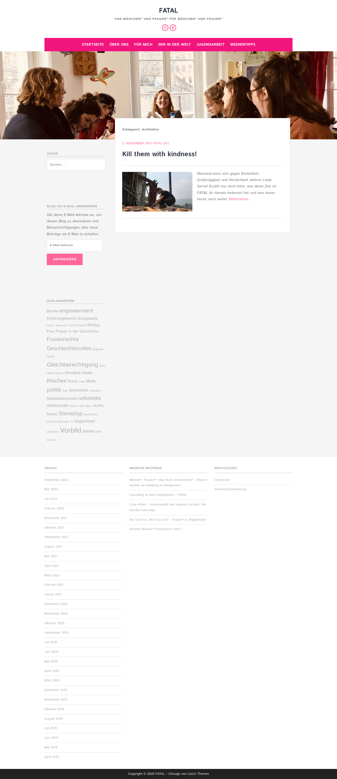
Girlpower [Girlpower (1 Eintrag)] (98, 349)
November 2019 (55, 699)
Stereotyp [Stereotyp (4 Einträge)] (70, 414)
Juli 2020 (50, 642)
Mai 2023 (51, 489)
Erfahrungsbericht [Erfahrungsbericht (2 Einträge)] (62, 318)
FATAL (168, 10)
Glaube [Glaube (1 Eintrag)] (51, 357)
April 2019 (51, 757)
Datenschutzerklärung (230, 489)
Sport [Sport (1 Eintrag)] (89, 406)
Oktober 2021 (54, 527)
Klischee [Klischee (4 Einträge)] (57, 381)
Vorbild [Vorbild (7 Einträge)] (70, 431)
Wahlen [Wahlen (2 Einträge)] (88, 431)
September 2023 (56, 480)
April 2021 (51, 566)
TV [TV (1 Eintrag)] (71, 422)
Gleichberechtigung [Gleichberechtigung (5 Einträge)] (72, 364)
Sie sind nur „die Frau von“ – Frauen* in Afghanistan (167, 519)
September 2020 (56, 632)
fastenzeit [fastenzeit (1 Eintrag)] (60, 325)
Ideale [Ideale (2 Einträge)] (87, 373)
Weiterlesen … (241, 199)
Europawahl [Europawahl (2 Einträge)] (88, 318)
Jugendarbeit (210, 44)
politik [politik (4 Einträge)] (54, 390)
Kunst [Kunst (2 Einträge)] (73, 381)
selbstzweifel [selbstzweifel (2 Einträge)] (57, 405)
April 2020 (51, 671)
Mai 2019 (50, 747)
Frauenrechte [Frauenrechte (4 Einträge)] (63, 339)
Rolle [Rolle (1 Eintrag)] (65, 391)
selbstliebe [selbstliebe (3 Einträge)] (90, 398)
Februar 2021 (53, 584)
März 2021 (51, 575)
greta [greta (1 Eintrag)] (102, 366)
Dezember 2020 (55, 604)
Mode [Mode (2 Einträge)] (91, 381)
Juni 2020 (51, 651)
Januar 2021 (53, 594)
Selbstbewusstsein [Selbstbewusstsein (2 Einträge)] (62, 398)
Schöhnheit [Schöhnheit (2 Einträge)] (78, 390)
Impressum (222, 480)
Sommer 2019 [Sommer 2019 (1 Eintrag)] (76, 406)
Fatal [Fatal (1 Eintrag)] (70, 325)
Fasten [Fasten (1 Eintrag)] (50, 325)
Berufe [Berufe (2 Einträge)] (52, 311)
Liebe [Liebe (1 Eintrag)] (82, 382)
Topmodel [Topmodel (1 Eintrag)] (63, 422)
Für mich (143, 44)
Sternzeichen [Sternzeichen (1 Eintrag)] (91, 414)
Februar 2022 (54, 508)
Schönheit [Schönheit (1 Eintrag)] (94, 391)
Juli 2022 (50, 499)
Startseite (93, 44)
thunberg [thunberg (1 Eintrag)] (52, 422)
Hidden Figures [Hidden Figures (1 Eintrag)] (55, 373)
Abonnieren (65, 259)
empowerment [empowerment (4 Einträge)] (76, 311)
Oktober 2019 (54, 709)
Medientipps (242, 44)
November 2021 (55, 518)
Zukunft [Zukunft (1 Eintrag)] (51, 440)
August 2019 (53, 718)
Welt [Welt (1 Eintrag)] (98, 432)
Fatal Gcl (161, 143)
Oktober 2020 (54, 623)
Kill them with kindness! (159, 154)
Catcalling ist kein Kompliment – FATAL (158, 495)
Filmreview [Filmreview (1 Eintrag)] (80, 325)
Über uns (119, 44)
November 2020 (56, 613)
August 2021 (53, 546)
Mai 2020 (51, 661)
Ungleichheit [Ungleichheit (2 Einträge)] (84, 421)
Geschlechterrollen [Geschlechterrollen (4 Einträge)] (69, 348)
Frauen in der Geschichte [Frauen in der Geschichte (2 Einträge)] (77, 331)
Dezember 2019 (55, 690)
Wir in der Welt (174, 44)
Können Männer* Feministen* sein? (155, 529)
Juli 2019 (50, 728)
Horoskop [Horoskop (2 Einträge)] (73, 373)
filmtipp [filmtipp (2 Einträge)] (93, 325)
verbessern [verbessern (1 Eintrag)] (53, 432)
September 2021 (56, 537)
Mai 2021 (50, 556)
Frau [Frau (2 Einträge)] (50, 331)
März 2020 (52, 680)
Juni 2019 (51, 737)
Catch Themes (198, 774)
